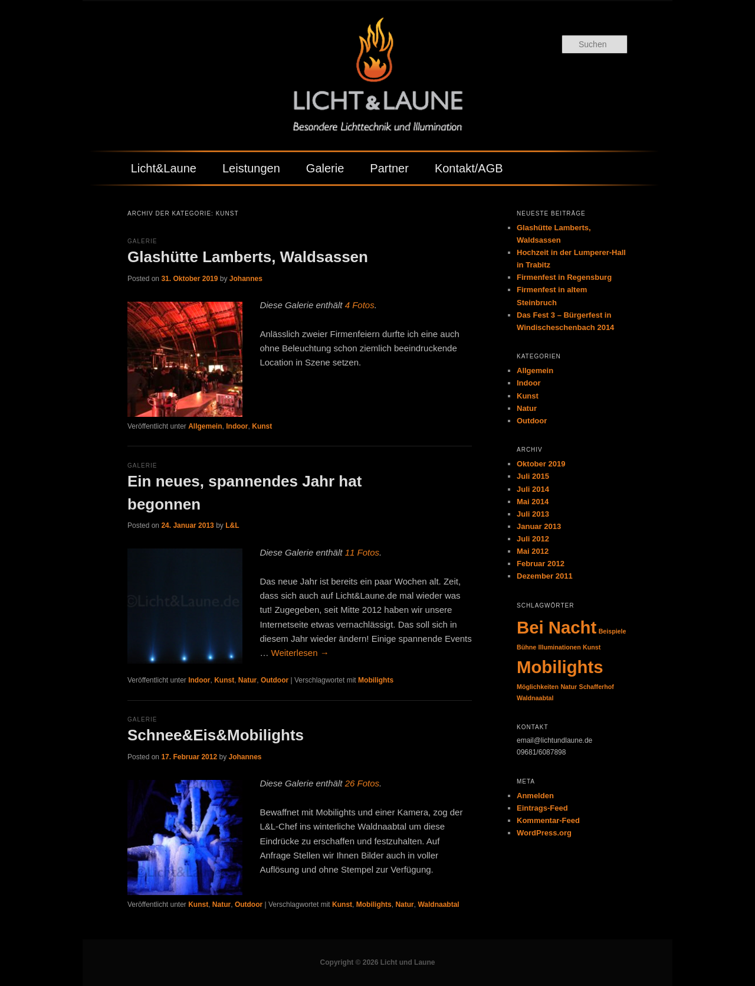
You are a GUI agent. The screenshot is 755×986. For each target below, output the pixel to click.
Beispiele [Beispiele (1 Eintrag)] (612, 631)
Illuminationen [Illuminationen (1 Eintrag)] (560, 647)
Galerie (325, 168)
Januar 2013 (539, 526)
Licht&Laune (163, 168)
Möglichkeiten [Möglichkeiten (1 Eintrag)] (538, 686)
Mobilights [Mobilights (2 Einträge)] (560, 667)
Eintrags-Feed (542, 808)
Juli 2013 (533, 514)
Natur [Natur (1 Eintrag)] (568, 686)
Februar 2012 (540, 563)
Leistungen (251, 168)
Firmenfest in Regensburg (564, 277)
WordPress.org (544, 832)
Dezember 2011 (545, 576)
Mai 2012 (533, 551)
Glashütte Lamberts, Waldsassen (247, 257)
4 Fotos (360, 305)
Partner (389, 168)
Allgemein (205, 426)
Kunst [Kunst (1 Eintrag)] (591, 647)
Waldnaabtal (438, 904)
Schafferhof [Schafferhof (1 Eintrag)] (596, 686)
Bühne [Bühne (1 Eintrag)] (526, 647)
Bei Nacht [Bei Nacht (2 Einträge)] (556, 627)
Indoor (237, 426)
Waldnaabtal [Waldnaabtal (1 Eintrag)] (535, 697)
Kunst (262, 426)
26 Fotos (362, 783)
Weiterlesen (300, 653)
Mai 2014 (533, 501)
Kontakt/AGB (469, 168)
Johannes (245, 279)
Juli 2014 (533, 489)
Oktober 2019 (541, 463)
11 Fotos (362, 552)
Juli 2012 (533, 538)
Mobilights (375, 680)
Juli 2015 (533, 476)
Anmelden (535, 795)
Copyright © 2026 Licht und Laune (377, 962)
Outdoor (274, 680)
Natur (247, 680)
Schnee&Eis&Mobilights (215, 735)
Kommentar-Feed (548, 820)
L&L (232, 525)
